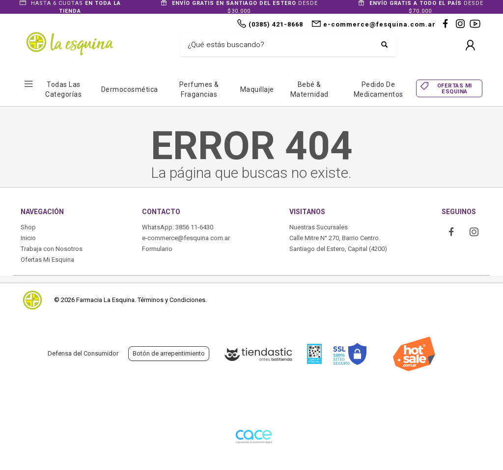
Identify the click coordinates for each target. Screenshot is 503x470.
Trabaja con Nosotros (52, 248)
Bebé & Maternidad (309, 89)
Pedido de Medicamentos (378, 89)
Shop (28, 227)
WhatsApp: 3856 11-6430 (177, 227)
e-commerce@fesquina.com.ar (186, 238)
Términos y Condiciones (171, 300)
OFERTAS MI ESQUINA (454, 88)
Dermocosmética (129, 89)
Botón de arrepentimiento (169, 353)
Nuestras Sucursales (318, 227)
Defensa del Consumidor (83, 353)
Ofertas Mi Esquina (47, 259)
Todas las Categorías (63, 89)
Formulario (157, 248)
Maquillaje (257, 89)
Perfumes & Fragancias (199, 89)
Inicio (28, 238)
